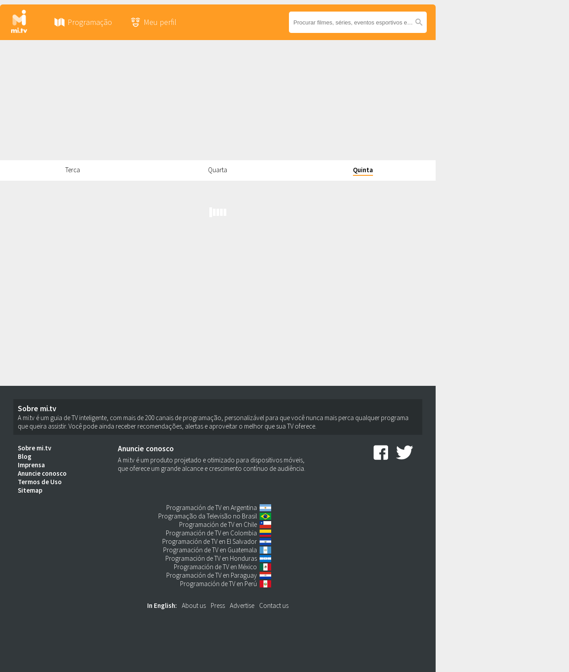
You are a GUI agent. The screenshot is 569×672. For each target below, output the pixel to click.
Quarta (217, 170)
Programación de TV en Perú (218, 583)
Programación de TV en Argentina (211, 507)
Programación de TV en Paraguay (211, 575)
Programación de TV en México (215, 567)
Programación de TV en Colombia (211, 533)
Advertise (242, 605)
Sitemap (30, 490)
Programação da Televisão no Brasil (207, 516)
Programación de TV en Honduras (211, 558)
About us (194, 605)
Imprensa (31, 465)
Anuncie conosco (42, 473)
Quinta (363, 170)
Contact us (274, 605)
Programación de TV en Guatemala (210, 550)
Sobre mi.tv (34, 448)
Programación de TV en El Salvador (209, 541)
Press (218, 605)
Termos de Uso (40, 482)
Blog (25, 456)
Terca (72, 170)
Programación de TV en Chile (218, 524)
